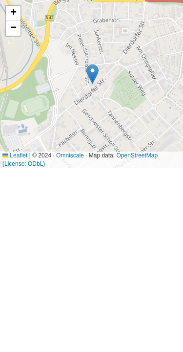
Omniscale (70, 155)
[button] (92, 74)
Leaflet (14, 155)
